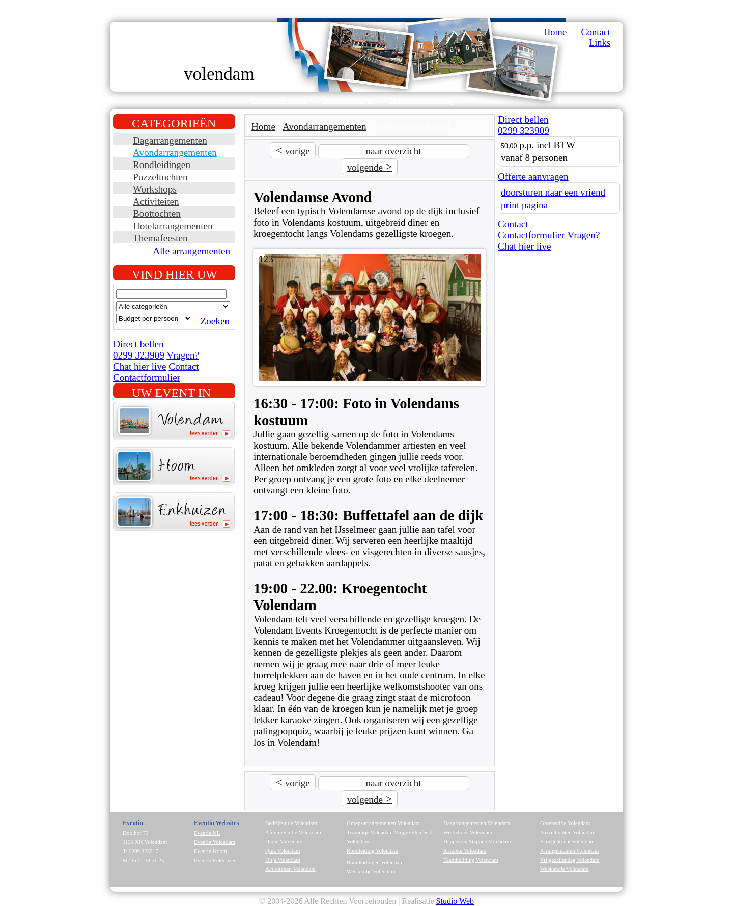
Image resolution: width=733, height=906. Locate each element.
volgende (369, 166)
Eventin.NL (207, 833)
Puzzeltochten (160, 177)
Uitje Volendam (282, 860)
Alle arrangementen (191, 250)
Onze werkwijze (347, 100)
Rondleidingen (161, 164)
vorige (292, 150)
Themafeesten (160, 238)
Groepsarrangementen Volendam (383, 823)
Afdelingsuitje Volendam (293, 832)
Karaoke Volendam (464, 850)
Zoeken (215, 321)
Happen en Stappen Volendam (477, 841)
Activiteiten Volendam (290, 869)
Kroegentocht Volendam (567, 841)
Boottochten (157, 213)
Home (555, 32)
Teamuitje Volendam (370, 832)
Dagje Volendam (283, 841)
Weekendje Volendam (371, 871)
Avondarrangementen (175, 152)
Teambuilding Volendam (470, 860)
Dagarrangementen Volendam (476, 823)
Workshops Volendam (467, 832)
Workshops (155, 189)
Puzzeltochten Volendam (568, 832)
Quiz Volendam (282, 850)
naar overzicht (393, 151)
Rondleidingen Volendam (375, 862)
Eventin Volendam (214, 842)
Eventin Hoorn (210, 851)
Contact (595, 32)
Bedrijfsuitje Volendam (291, 823)
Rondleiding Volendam (372, 850)
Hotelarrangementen (173, 226)
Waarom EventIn (278, 100)
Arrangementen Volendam (569, 850)
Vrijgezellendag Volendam (570, 860)
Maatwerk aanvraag (421, 100)
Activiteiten (156, 201)
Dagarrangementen (170, 140)
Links (599, 43)
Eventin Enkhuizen (215, 860)
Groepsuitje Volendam (565, 823)
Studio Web (455, 901)
